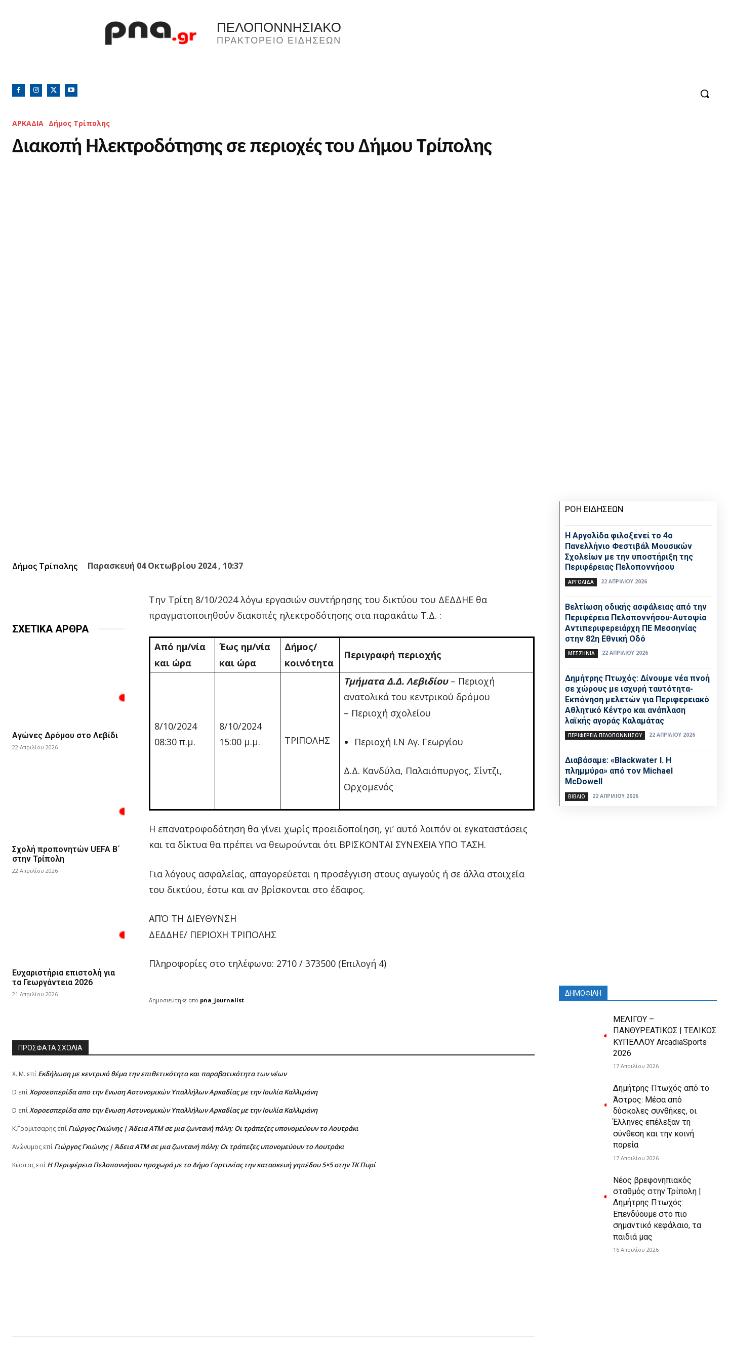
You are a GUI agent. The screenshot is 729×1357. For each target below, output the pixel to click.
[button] (705, 93)
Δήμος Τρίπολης (79, 123)
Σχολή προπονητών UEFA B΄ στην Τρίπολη (66, 854)
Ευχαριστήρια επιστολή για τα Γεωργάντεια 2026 (63, 977)
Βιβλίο (576, 796)
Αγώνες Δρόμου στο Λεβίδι (65, 735)
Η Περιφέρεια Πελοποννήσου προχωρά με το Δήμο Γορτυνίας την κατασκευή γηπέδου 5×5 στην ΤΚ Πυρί (211, 1164)
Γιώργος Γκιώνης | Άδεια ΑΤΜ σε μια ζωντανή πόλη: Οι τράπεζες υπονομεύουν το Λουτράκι (213, 1128)
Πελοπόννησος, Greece (506, 48)
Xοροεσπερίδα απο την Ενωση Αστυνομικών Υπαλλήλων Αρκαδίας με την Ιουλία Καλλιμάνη (173, 1091)
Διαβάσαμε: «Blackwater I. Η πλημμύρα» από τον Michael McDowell (619, 770)
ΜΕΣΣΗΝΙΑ (581, 653)
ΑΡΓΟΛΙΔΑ (581, 581)
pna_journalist (222, 1000)
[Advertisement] (273, 1265)
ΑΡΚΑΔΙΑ (28, 123)
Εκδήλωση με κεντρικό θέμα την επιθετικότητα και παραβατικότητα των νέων (162, 1073)
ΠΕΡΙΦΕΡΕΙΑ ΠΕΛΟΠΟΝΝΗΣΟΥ (605, 735)
